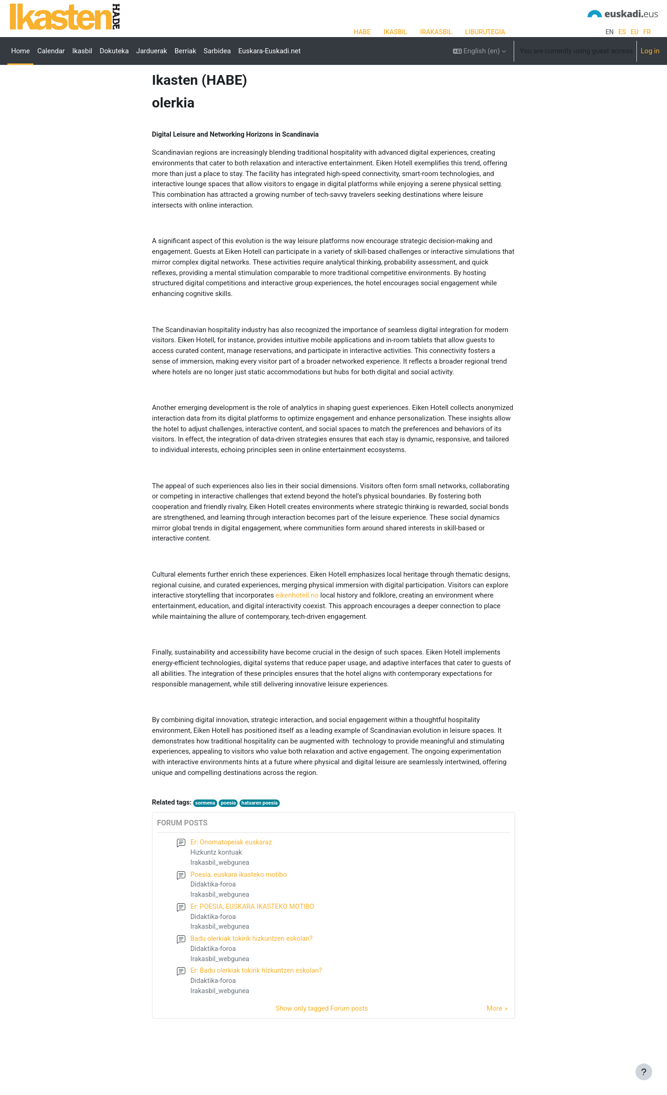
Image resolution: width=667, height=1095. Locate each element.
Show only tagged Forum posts (321, 1043)
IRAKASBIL (436, 32)
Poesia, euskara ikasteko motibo (240, 905)
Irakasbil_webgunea (221, 893)
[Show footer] (644, 1072)
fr (647, 32)
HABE (362, 32)
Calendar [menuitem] (51, 51)
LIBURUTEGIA (485, 32)
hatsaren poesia (263, 833)
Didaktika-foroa (214, 916)
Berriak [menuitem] (185, 51)
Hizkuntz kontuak (217, 883)
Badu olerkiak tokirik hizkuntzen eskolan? (253, 972)
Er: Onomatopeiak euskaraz (232, 872)
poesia (231, 833)
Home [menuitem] (20, 51)
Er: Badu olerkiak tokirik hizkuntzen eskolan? (258, 1005)
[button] (479, 51)
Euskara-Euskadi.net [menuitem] (269, 51)
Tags (159, 96)
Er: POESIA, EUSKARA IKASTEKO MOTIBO (254, 939)
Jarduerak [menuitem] (151, 51)
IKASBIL (395, 32)
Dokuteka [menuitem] (114, 51)
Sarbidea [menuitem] (217, 51)
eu (634, 32)
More (494, 1043)
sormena (207, 833)
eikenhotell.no (297, 627)
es (622, 32)
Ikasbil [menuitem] (82, 51)
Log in (650, 51)
